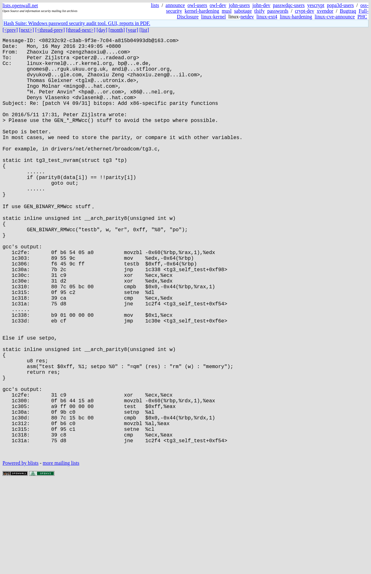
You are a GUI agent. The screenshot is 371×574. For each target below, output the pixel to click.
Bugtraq (348, 11)
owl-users (197, 5)
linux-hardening (296, 16)
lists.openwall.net (20, 5)
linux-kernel (213, 16)
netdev (247, 16)
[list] (144, 30)
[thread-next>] (81, 30)
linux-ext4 (267, 16)
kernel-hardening (202, 11)
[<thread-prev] (50, 30)
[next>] (26, 30)
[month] (116, 30)
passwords (277, 11)
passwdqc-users (289, 5)
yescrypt (315, 5)
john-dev (261, 5)
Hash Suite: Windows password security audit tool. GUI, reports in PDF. (76, 23)
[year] (132, 30)
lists (155, 5)
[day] (101, 30)
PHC (362, 16)
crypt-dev (304, 11)
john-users (239, 5)
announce (175, 5)
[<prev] (10, 30)
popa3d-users (340, 5)
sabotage (243, 11)
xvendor (325, 11)
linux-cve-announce (335, 16)
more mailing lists (61, 555)
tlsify (259, 11)
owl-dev (218, 5)
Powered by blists (21, 555)
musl (227, 11)
